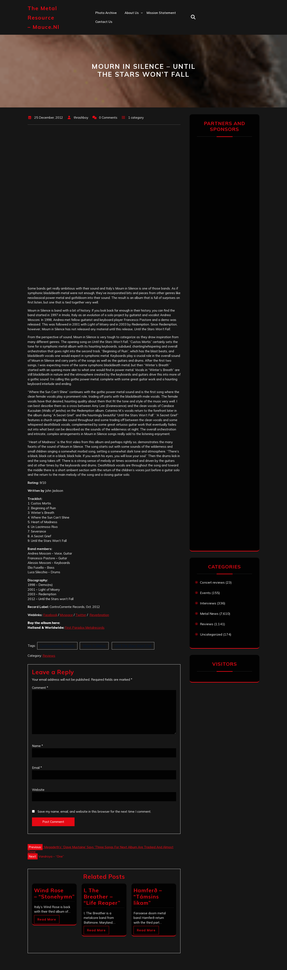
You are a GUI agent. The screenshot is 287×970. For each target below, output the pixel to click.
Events (205, 593)
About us (132, 13)
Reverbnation (99, 615)
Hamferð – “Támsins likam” (148, 896)
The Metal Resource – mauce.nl (43, 17)
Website (38, 790)
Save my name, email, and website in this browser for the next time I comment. (94, 811)
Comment (40, 688)
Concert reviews (212, 582)
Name (37, 746)
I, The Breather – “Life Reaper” (102, 896)
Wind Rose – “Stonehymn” (54, 893)
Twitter (80, 615)
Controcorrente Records (57, 646)
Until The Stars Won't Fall (133, 646)
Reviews (49, 656)
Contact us (103, 22)
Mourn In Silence (94, 646)
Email (37, 768)
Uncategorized (211, 634)
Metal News (209, 613)
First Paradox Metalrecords (84, 628)
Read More (46, 919)
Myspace (66, 615)
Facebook (50, 615)
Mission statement (161, 13)
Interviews (208, 603)
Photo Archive (106, 13)
